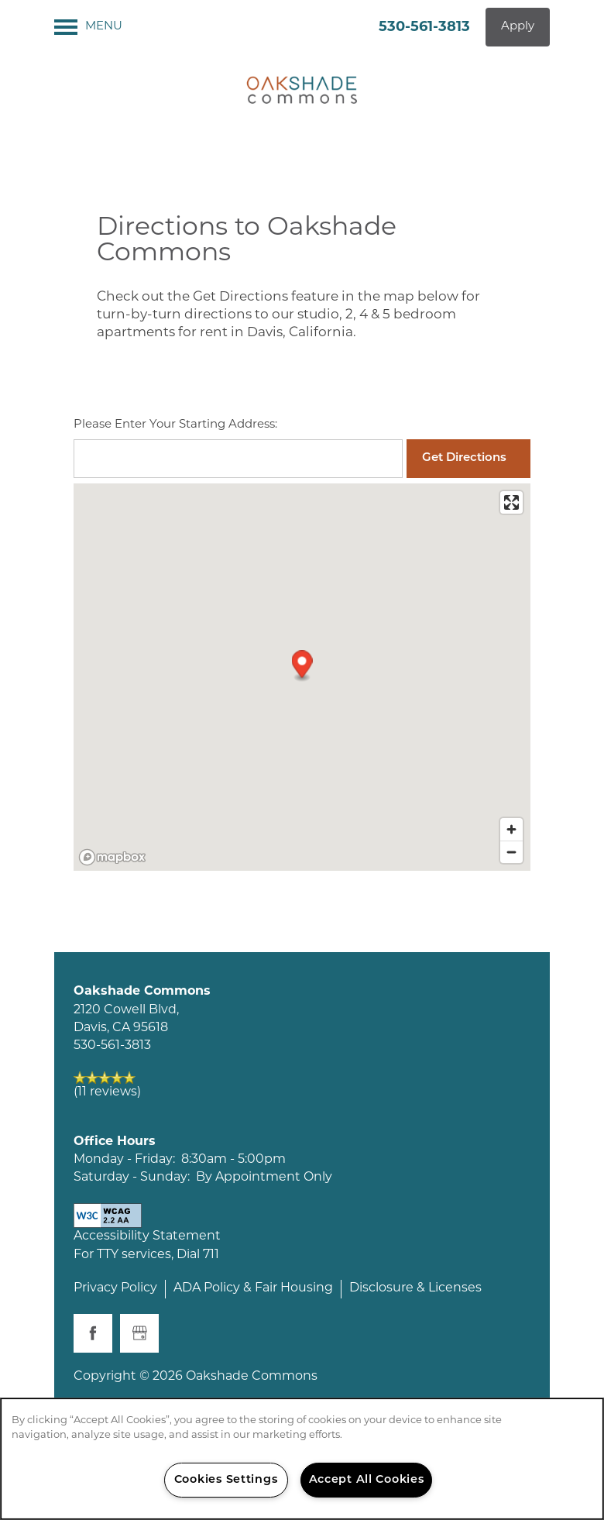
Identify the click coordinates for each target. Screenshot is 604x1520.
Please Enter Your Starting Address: (175, 425)
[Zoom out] (511, 852)
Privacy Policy (115, 1288)
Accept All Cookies (366, 1480)
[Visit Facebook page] (93, 1333)
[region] (302, 1459)
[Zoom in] (511, 829)
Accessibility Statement (147, 1236)
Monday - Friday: (124, 1160)
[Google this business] (139, 1333)
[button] (518, 27)
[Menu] (88, 27)
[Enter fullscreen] (511, 502)
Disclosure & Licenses (415, 1288)
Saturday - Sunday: (132, 1177)
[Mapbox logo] (112, 857)
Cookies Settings (226, 1480)
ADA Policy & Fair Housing (253, 1288)
